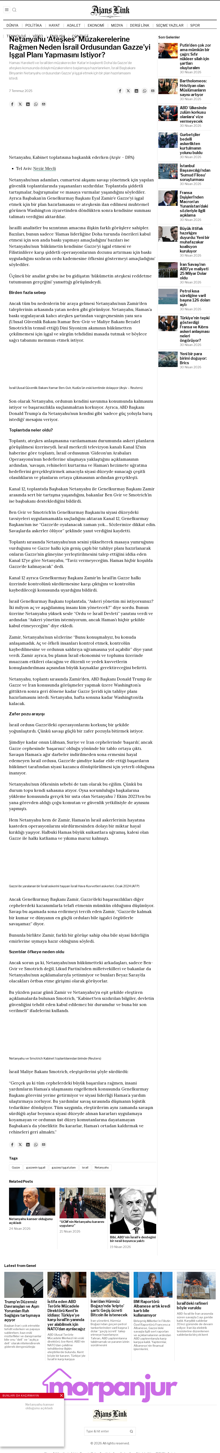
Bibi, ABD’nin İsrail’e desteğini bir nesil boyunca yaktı (133, 1239)
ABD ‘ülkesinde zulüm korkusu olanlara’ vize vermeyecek (193, 115)
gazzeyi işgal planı (68, 1168)
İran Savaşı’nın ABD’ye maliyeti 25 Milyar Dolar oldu (194, 271)
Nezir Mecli (44, 168)
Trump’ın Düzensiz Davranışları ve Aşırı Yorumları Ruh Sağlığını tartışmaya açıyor (22, 1311)
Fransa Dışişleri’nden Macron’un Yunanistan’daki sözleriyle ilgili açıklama (194, 204)
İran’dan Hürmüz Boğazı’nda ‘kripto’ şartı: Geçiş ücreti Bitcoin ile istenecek (109, 1309)
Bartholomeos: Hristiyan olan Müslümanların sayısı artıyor (193, 88)
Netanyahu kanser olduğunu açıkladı (31, 1221)
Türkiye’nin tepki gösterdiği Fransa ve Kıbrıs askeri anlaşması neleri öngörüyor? (194, 329)
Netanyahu (109, 1168)
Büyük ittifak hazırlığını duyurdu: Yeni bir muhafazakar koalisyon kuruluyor (194, 240)
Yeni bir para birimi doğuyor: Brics (193, 358)
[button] (131, 1432)
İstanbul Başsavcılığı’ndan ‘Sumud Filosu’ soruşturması (195, 173)
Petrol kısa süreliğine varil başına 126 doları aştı (195, 298)
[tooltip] (120, 90)
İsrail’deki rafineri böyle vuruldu (192, 1306)
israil (91, 1168)
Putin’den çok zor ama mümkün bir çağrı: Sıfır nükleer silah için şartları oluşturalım (195, 56)
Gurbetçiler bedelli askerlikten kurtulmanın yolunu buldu (191, 143)
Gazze (16, 1168)
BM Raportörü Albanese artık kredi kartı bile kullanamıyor (152, 1309)
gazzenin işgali (38, 1168)
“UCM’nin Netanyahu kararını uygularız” (82, 1224)
